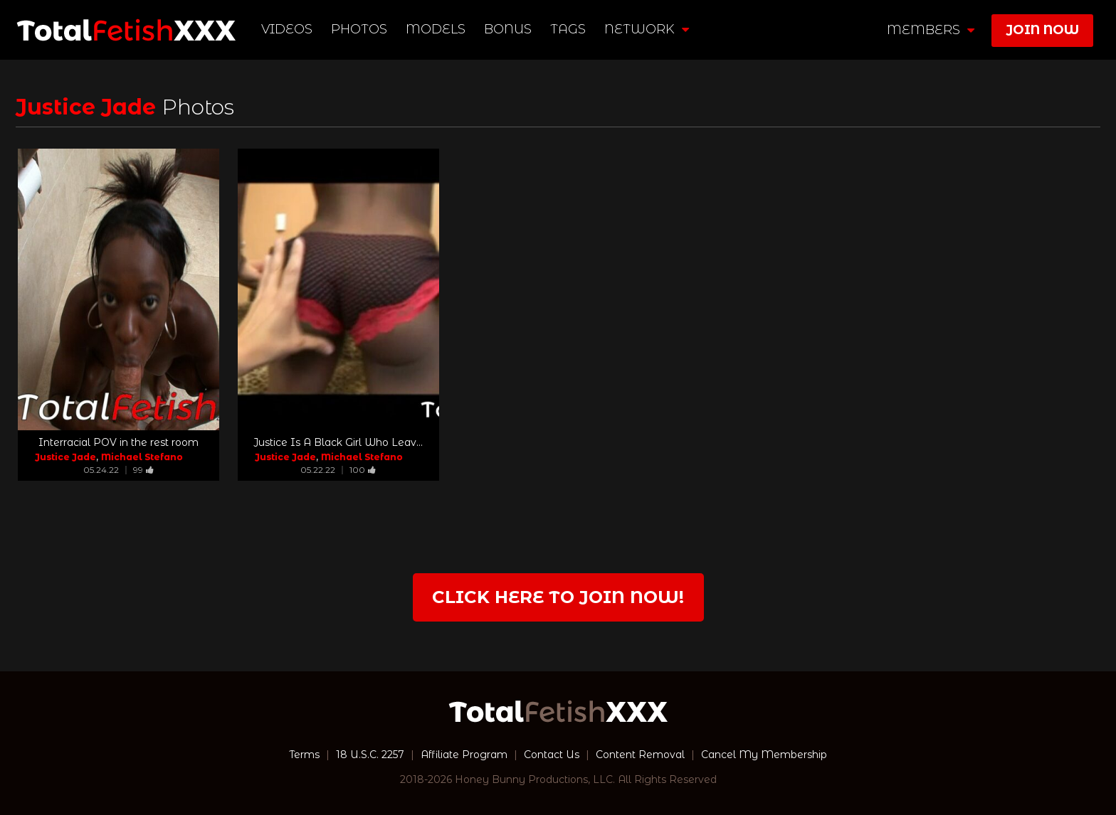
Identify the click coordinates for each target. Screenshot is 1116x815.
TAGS (568, 29)
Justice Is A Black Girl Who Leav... (338, 442)
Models (435, 29)
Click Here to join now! (558, 597)
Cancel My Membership (764, 754)
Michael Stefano (142, 457)
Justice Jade (65, 457)
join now (1042, 30)
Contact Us (551, 754)
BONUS (508, 29)
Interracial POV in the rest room (118, 442)
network (646, 29)
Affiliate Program (464, 754)
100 (362, 469)
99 (143, 469)
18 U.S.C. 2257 (370, 754)
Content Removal (640, 754)
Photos (359, 29)
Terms (304, 754)
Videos (286, 29)
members (930, 30)
